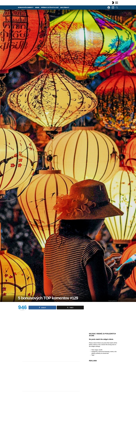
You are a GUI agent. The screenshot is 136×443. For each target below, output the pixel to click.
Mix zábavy (64, 7)
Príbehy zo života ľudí (50, 7)
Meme (37, 7)
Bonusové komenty (25, 7)
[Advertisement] (51, 376)
